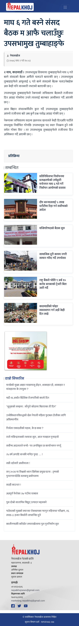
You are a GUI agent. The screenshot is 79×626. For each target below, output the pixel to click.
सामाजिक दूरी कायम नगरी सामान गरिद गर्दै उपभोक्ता (53, 256)
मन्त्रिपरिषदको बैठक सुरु (52, 228)
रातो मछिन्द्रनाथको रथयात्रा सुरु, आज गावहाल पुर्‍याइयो (32, 437)
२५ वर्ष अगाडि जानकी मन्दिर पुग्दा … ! (24, 454)
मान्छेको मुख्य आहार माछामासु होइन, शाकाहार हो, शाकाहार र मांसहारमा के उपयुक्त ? (35, 387)
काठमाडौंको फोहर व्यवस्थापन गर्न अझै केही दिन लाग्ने (52, 310)
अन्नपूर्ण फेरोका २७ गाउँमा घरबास (22, 493)
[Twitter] (20, 606)
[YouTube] (26, 606)
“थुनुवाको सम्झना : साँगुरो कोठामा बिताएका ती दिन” (31, 406)
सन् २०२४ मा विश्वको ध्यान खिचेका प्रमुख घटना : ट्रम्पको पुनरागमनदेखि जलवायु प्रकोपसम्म (32, 473)
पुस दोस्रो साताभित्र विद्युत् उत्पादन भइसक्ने (26, 502)
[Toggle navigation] (65, 7)
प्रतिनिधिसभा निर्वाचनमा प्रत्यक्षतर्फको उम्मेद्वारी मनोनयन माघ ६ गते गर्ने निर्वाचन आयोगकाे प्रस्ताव (52, 182)
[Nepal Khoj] (20, 7)
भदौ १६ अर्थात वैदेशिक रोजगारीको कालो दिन (27, 397)
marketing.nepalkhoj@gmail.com (28, 601)
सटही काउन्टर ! (13, 484)
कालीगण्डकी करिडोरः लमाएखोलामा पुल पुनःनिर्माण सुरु (32, 524)
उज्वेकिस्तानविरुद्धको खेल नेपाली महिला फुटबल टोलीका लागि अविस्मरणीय (36, 417)
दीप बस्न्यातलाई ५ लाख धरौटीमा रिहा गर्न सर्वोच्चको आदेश (53, 206)
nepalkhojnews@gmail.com (25, 590)
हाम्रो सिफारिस (14, 378)
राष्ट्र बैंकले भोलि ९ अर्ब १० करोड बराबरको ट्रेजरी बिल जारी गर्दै (53, 284)
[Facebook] (13, 606)
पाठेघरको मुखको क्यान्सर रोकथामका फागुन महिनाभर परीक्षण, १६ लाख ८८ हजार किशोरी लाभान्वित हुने (37, 513)
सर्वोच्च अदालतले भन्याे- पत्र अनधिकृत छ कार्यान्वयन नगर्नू (33, 445)
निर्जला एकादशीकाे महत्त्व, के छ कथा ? (24, 428)
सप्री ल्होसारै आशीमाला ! (18, 463)
